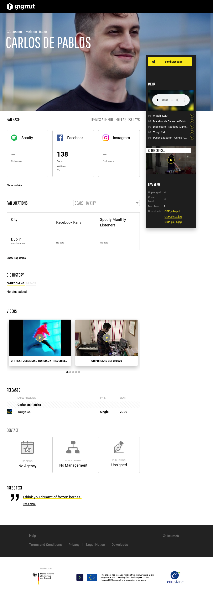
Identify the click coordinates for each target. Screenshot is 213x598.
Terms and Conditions (45, 545)
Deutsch (173, 536)
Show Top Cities (16, 258)
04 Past (31, 283)
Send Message (173, 61)
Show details (14, 185)
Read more (29, 504)
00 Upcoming (16, 283)
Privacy (73, 545)
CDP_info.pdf (172, 211)
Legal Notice (95, 545)
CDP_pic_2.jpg (173, 216)
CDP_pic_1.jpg (173, 222)
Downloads (119, 545)
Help (32, 536)
